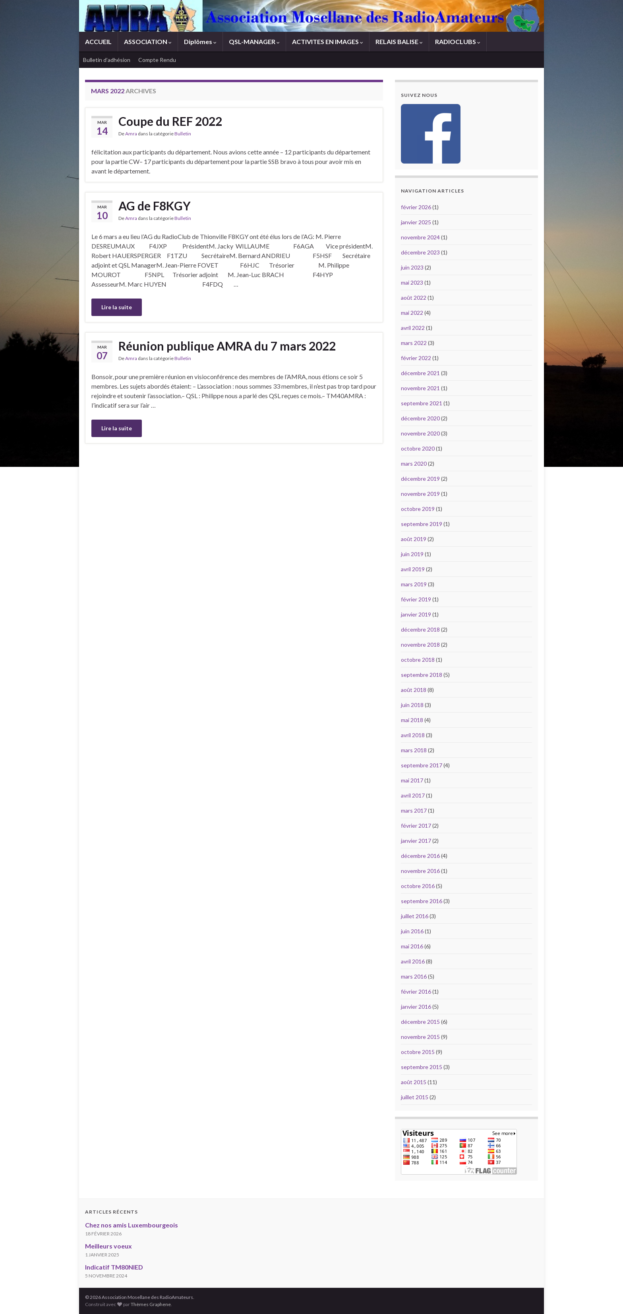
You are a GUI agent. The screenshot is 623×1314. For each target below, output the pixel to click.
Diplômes (200, 41)
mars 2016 (414, 976)
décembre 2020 (420, 418)
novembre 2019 (420, 493)
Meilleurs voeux (108, 1246)
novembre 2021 (420, 388)
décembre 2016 (420, 855)
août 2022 (413, 297)
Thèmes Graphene (151, 1304)
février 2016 (416, 991)
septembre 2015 (421, 1067)
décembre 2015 (420, 1021)
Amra (131, 134)
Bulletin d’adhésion (106, 59)
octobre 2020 (418, 448)
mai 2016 (412, 946)
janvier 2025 (416, 222)
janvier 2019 (416, 614)
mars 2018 (414, 750)
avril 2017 (413, 795)
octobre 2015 (418, 1051)
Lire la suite (116, 307)
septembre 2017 (421, 765)
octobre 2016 (418, 885)
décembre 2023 (420, 252)
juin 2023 (412, 267)
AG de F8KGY (154, 205)
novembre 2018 (420, 644)
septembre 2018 (421, 674)
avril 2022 (413, 327)
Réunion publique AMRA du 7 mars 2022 (227, 346)
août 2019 (413, 539)
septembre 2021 (421, 403)
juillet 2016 (414, 916)
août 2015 (413, 1082)
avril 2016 (413, 961)
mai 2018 (412, 720)
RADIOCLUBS (457, 41)
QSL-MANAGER (254, 41)
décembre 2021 (420, 373)
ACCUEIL (98, 41)
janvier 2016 (416, 1006)
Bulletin (182, 134)
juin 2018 (412, 704)
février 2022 (416, 358)
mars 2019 (414, 584)
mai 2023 (412, 282)
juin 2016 (412, 931)
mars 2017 (414, 810)
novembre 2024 (420, 237)
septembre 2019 (421, 523)
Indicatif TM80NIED (114, 1267)
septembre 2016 (421, 901)
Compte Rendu (157, 59)
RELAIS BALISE (399, 41)
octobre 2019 (418, 508)
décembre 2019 (420, 478)
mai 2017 (412, 780)
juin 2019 (412, 554)
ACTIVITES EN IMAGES (327, 41)
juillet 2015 (414, 1097)
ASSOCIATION (148, 41)
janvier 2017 (416, 840)
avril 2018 (413, 735)
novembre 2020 (420, 433)
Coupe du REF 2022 (170, 121)
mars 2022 (414, 342)
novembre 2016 (420, 870)
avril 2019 (413, 569)
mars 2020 (414, 463)
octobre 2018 (418, 659)
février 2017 (416, 825)
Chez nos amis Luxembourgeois (131, 1225)
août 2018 (413, 689)
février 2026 (416, 207)
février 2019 (416, 599)
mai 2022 (412, 312)
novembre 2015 (420, 1036)
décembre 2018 (420, 629)
